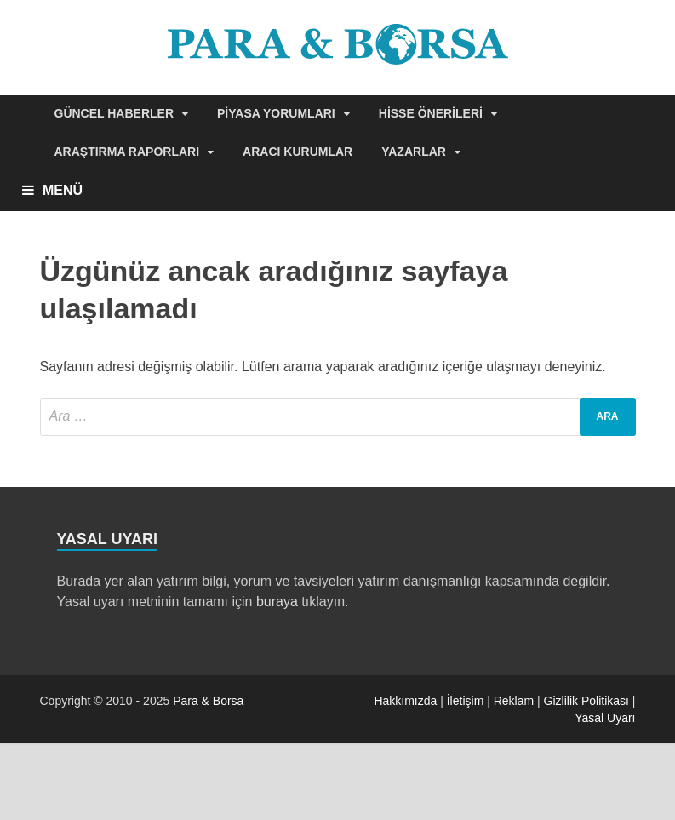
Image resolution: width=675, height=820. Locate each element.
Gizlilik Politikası (586, 701)
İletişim (465, 701)
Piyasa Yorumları (276, 113)
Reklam (514, 701)
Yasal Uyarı (605, 718)
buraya (277, 601)
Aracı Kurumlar (297, 151)
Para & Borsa (208, 701)
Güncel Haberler (114, 113)
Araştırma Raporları (127, 151)
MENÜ (63, 190)
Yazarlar (413, 151)
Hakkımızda (405, 701)
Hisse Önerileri (431, 113)
